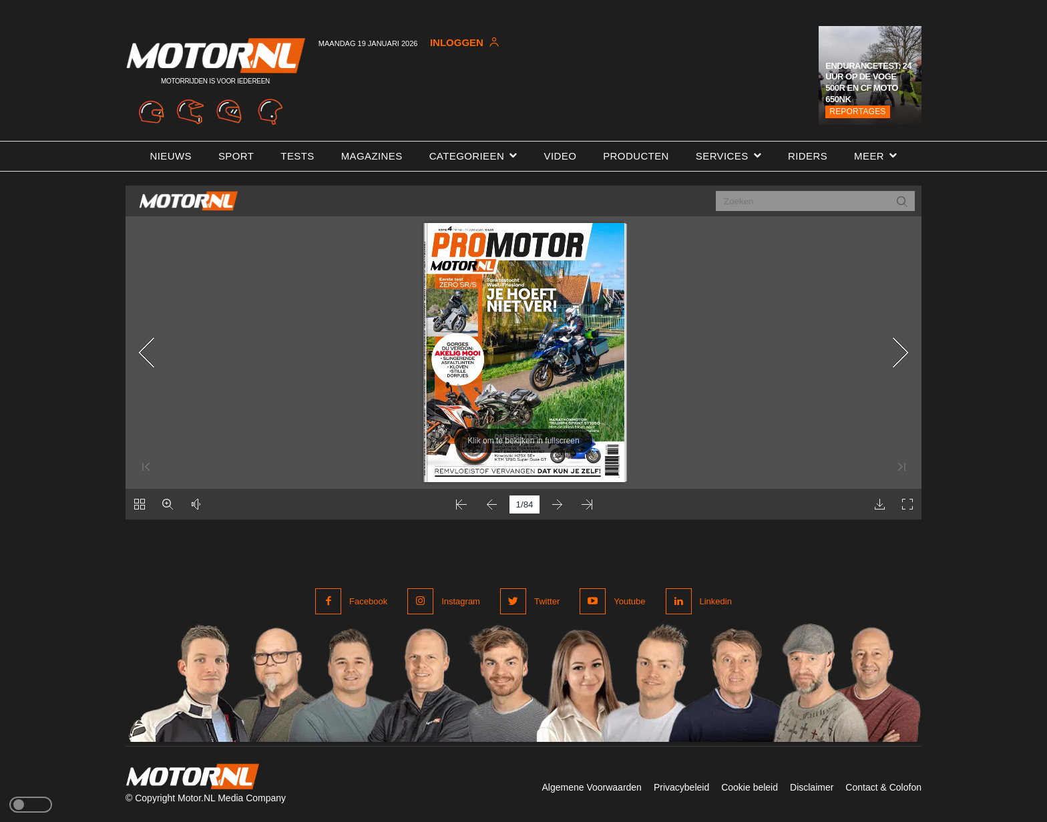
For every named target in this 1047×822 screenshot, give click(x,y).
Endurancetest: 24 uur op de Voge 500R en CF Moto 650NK (868, 83)
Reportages (857, 111)
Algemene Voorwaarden (591, 787)
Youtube (629, 601)
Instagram (460, 601)
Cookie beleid (749, 787)
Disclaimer (811, 787)
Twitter (547, 601)
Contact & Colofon (883, 787)
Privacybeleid (681, 787)
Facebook (368, 601)
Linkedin (716, 601)
